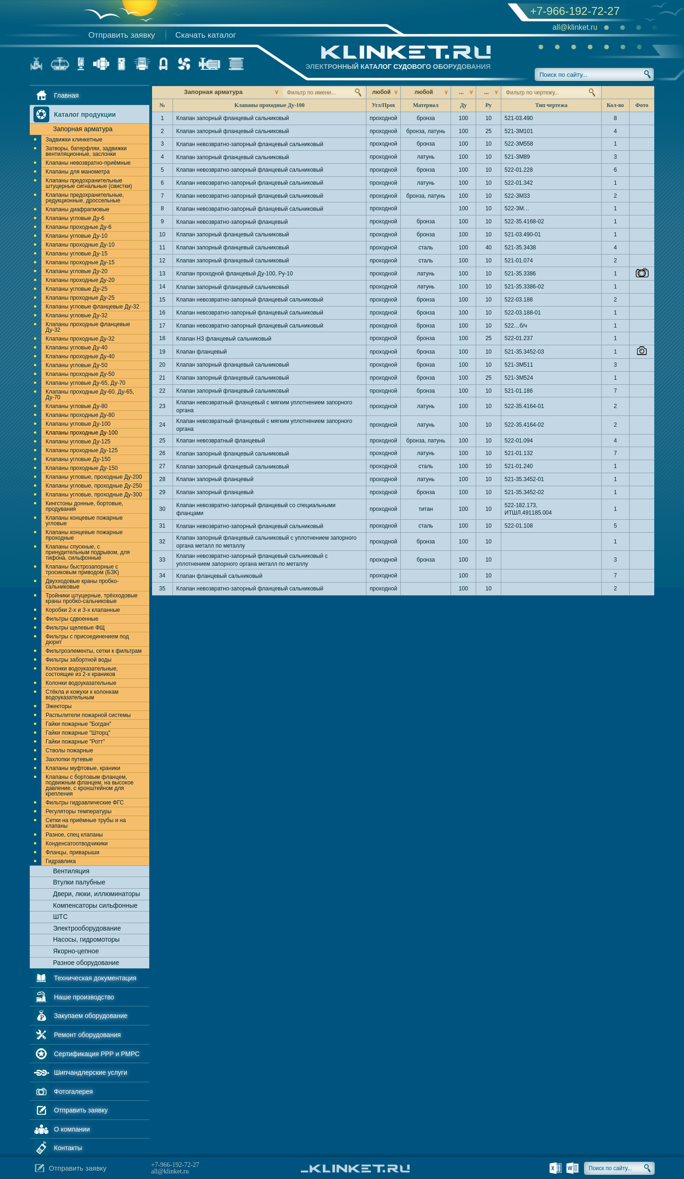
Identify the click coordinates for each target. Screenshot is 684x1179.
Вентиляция (71, 871)
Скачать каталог (205, 35)
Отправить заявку (121, 35)
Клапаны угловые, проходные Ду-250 (94, 485)
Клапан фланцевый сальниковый (219, 576)
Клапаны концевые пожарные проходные (84, 535)
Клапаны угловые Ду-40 (76, 347)
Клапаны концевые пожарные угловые (84, 521)
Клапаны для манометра (78, 171)
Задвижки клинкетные (74, 139)
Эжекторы (59, 706)
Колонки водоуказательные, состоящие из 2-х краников (82, 671)
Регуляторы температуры (79, 811)
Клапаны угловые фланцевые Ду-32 (92, 306)
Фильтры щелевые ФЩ (75, 627)
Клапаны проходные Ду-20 (80, 280)
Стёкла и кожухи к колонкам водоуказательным (82, 695)
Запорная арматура (83, 129)
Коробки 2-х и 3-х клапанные (83, 610)
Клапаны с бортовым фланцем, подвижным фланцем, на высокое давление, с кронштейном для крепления (89, 785)
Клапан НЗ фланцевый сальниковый (223, 338)
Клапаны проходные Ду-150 (82, 468)
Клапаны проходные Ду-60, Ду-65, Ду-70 (90, 395)
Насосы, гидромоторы (86, 939)
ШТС (60, 916)
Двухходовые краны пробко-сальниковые (82, 584)
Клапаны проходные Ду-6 (79, 227)
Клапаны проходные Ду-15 (80, 262)
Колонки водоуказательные (81, 683)
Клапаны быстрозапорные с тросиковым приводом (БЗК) (82, 569)
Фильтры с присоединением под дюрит (87, 639)
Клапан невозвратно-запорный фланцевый (232, 222)
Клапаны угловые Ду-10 (76, 236)
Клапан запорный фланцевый (214, 479)
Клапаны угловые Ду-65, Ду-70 (86, 383)
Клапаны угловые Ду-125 (78, 441)
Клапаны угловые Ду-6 (75, 218)
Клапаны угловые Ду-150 (78, 459)
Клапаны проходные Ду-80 (80, 415)
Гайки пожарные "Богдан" (78, 724)
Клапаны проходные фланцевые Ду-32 (88, 327)
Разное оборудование (86, 962)
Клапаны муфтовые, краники (83, 768)
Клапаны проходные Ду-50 (80, 374)
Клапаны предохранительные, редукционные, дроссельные (85, 198)
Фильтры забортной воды (79, 659)
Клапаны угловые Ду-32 (76, 315)
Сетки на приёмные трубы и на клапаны (86, 823)
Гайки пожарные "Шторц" (78, 733)
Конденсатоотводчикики (76, 843)
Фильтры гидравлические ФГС (85, 802)
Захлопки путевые (69, 759)
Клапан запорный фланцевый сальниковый (232, 118)
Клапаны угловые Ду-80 (76, 406)
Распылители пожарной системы (88, 715)
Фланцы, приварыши (73, 852)
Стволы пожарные (69, 750)
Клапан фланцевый (201, 351)
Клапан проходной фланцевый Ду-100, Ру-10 (234, 273)
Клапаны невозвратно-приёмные (88, 163)
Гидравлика (61, 861)
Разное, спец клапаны (74, 834)
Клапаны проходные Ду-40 (80, 356)
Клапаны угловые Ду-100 (78, 424)
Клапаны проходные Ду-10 (80, 244)
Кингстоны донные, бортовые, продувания (84, 506)
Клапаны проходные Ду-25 (80, 298)
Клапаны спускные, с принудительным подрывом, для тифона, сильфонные (88, 552)
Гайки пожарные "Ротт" (75, 741)
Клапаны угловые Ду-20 (76, 271)
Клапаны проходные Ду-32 (80, 338)
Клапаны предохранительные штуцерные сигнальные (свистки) (89, 183)
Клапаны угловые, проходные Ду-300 (94, 494)
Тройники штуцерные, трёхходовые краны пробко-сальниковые (92, 598)
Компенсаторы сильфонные (95, 905)
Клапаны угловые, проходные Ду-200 (94, 477)
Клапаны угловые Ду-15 (76, 253)
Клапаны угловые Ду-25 (76, 289)
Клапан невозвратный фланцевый (220, 440)
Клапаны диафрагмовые (77, 209)
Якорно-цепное (76, 951)
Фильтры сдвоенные (72, 619)
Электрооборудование (87, 928)
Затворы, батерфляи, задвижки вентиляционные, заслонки (86, 151)
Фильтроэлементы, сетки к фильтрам (94, 651)
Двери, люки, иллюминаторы (96, 894)
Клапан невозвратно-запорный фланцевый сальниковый (249, 144)
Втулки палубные (79, 882)
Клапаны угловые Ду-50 (76, 365)
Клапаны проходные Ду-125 (82, 450)
